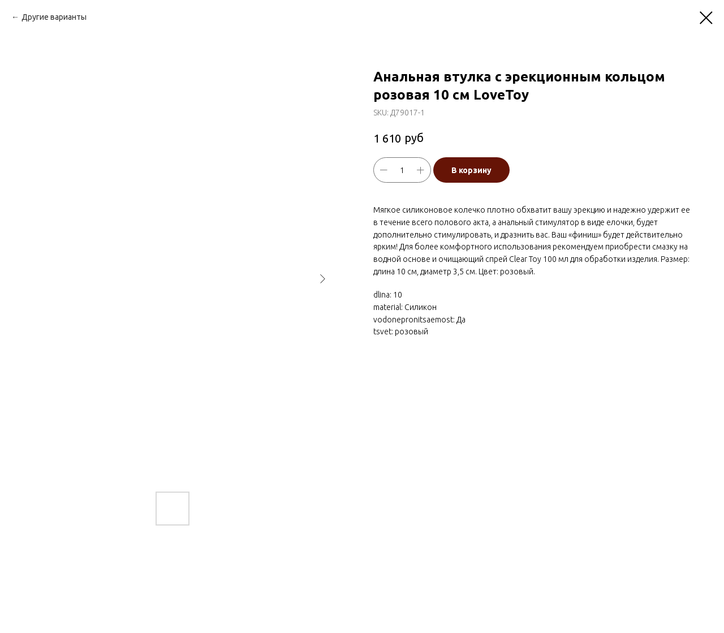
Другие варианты (54, 16)
